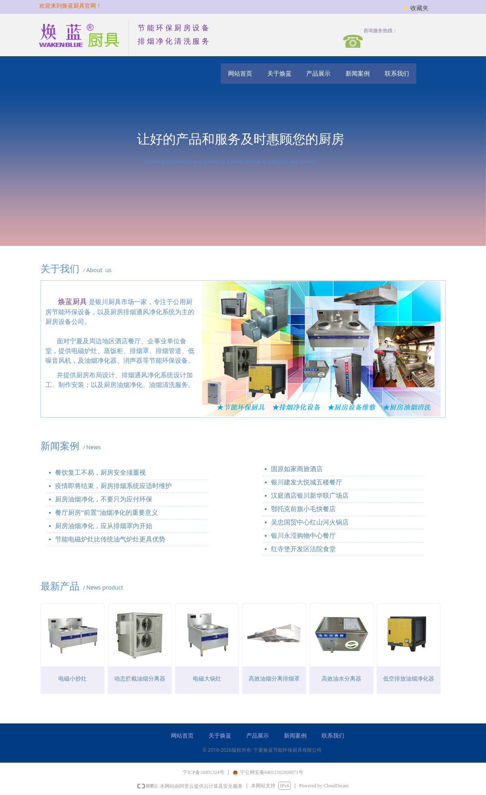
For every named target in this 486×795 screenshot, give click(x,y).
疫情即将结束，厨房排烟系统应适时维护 (113, 485)
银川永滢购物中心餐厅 (303, 535)
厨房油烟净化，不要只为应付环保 (103, 499)
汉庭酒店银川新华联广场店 (310, 495)
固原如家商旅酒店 (297, 468)
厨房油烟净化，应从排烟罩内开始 (103, 525)
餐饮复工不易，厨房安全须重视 (100, 472)
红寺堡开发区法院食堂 (303, 549)
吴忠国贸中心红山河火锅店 (310, 522)
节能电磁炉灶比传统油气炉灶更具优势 (110, 539)
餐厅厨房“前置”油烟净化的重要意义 (106, 512)
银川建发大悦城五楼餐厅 (306, 482)
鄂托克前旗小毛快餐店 (303, 508)
